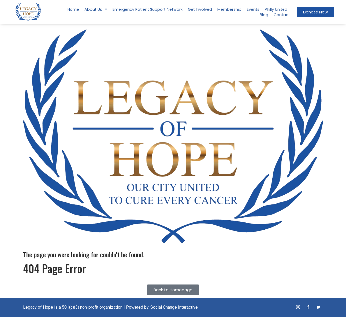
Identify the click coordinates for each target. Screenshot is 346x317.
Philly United (276, 9)
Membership (229, 9)
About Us (95, 9)
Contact (282, 14)
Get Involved (200, 9)
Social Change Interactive (174, 307)
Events (253, 9)
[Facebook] (308, 307)
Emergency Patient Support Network (148, 9)
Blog (264, 14)
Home (73, 9)
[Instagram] (298, 307)
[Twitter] (318, 307)
